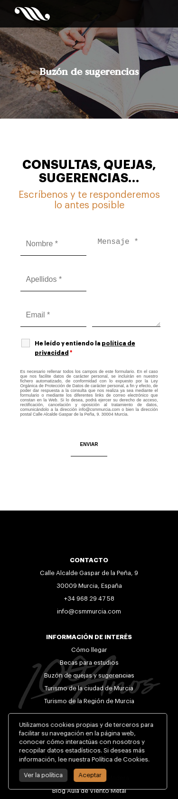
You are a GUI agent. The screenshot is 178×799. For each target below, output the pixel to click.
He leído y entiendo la (85, 348)
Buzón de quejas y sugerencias (89, 675)
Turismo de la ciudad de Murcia (89, 688)
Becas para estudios (89, 663)
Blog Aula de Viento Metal (89, 791)
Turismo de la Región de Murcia (89, 701)
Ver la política (38, 775)
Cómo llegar (89, 650)
